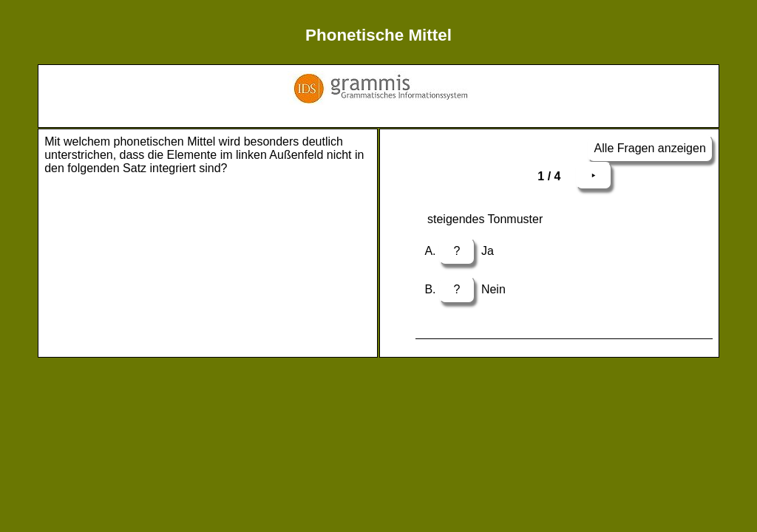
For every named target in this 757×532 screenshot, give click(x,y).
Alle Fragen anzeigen (650, 148)
